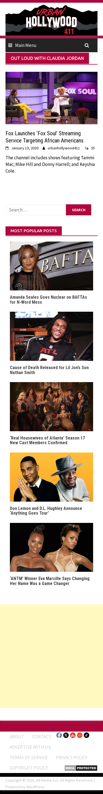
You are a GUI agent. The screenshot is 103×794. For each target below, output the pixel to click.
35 (93, 147)
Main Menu (26, 45)
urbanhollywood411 (64, 147)
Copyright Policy (29, 768)
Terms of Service (29, 758)
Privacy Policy (71, 758)
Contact (41, 737)
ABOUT (17, 737)
